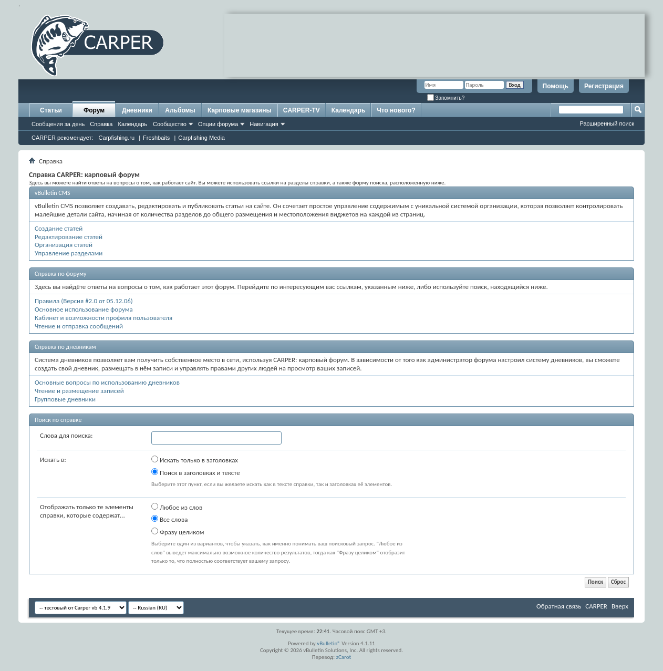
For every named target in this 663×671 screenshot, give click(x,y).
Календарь (132, 124)
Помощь (555, 86)
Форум (94, 110)
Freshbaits (156, 138)
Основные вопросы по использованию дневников (107, 382)
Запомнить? (446, 98)
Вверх (620, 606)
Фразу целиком (177, 532)
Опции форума (218, 124)
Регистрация (604, 86)
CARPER (596, 606)
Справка (101, 124)
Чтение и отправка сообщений (79, 326)
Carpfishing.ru (116, 138)
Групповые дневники (65, 399)
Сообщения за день (58, 124)
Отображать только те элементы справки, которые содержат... (86, 511)
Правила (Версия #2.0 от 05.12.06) (84, 301)
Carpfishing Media (201, 138)
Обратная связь (558, 606)
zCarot (343, 657)
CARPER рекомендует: (63, 138)
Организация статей (63, 245)
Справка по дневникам (65, 346)
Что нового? (396, 110)
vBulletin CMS (52, 193)
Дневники (137, 110)
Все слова (169, 519)
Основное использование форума (84, 309)
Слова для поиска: (66, 435)
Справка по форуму (60, 273)
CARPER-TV (301, 110)
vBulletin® (328, 643)
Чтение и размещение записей (79, 391)
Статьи (51, 110)
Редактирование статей (68, 237)
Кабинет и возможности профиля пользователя (103, 318)
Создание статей (58, 228)
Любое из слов (176, 507)
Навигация (264, 124)
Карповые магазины (240, 110)
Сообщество (170, 124)
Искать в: (53, 459)
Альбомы (180, 110)
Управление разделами (68, 253)
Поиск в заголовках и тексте (195, 472)
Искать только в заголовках (194, 460)
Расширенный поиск (606, 123)
